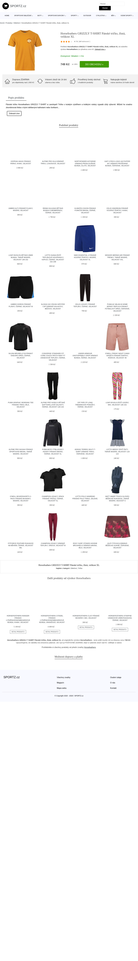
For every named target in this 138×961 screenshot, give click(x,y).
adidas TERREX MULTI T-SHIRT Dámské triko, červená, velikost (85, 451)
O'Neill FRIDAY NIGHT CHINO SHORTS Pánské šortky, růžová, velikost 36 (117, 356)
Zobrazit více (14, 113)
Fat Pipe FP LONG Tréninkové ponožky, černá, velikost (85, 405)
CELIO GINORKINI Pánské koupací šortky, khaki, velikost (117, 210)
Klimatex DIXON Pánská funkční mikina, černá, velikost (85, 210)
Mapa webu (62, 688)
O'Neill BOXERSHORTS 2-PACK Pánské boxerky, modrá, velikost (20, 498)
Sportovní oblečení (22, 15)
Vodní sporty (126, 15)
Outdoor (87, 15)
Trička (80, 568)
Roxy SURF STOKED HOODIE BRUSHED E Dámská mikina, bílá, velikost (85, 545)
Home (7, 15)
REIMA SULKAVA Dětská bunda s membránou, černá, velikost (53, 210)
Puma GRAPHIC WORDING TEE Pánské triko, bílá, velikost (20, 405)
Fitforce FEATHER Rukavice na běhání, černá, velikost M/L (21, 545)
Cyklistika (100, 15)
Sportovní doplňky (56, 15)
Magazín (60, 683)
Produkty (9, 23)
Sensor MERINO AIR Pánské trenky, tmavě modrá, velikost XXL (117, 257)
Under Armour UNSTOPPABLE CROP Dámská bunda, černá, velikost (85, 356)
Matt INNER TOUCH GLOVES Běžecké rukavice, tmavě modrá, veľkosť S (117, 498)
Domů (2, 23)
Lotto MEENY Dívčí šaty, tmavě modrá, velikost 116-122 (117, 451)
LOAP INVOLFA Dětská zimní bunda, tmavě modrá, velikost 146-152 (21, 257)
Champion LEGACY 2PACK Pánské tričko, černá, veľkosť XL (53, 498)
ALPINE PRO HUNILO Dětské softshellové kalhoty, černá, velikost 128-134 (53, 405)
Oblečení (17, 23)
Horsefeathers (72, 49)
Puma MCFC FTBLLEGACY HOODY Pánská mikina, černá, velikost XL (53, 451)
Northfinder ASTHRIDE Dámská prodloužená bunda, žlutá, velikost (85, 163)
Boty (40, 15)
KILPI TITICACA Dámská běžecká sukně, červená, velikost (117, 545)
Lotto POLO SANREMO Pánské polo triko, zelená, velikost (85, 498)
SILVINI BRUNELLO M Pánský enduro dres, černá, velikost (21, 356)
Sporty (74, 15)
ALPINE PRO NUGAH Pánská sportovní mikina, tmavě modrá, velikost (21, 451)
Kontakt (113, 688)
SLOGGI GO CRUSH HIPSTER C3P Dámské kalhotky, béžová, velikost (53, 306)
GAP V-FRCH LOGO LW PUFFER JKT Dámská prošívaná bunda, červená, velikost (117, 163)
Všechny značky (63, 677)
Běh (112, 15)
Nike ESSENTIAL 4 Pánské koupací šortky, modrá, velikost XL (85, 257)
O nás (112, 683)
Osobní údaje (115, 677)
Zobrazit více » (100, 49)
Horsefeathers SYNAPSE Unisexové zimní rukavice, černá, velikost (120, 618)
